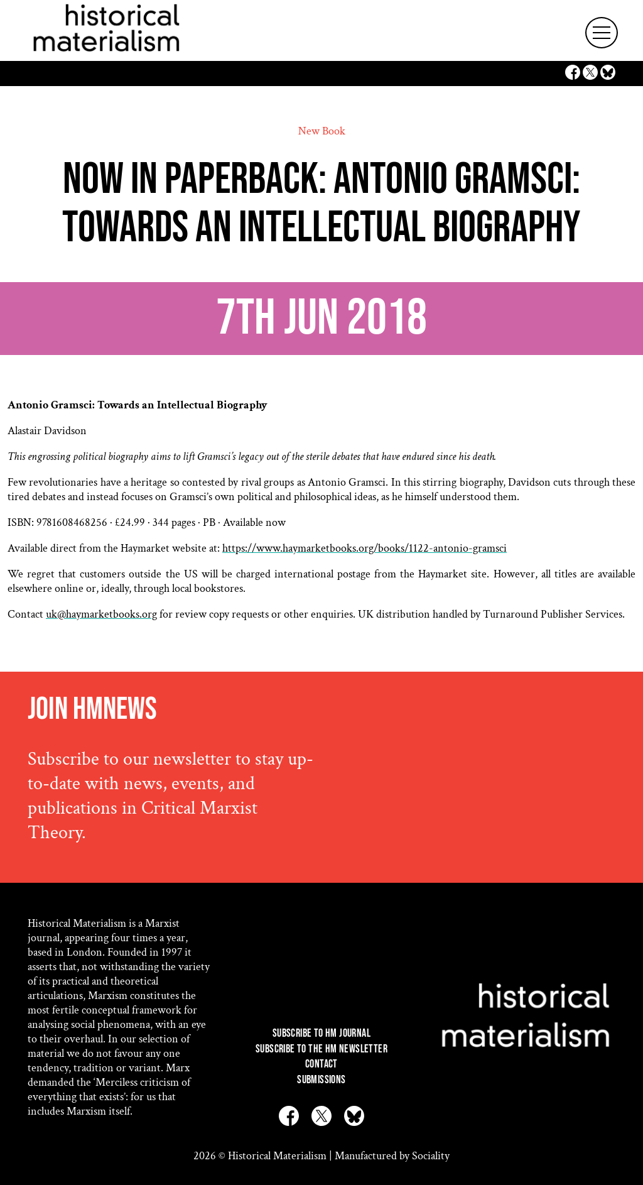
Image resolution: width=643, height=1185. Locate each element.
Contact (321, 1064)
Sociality (431, 1156)
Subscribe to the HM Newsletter (321, 1049)
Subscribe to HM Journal (321, 1033)
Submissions (321, 1079)
